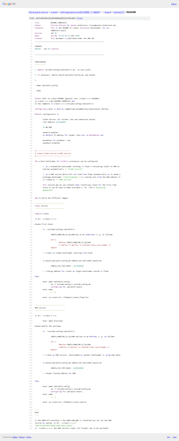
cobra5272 (118, 12)
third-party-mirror (38, 12)
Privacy (22, 437)
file (80, 18)
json (175, 437)
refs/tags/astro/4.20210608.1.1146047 (80, 12)
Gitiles (15, 437)
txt (168, 437)
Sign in (174, 4)
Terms (28, 437)
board (108, 12)
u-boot (54, 12)
